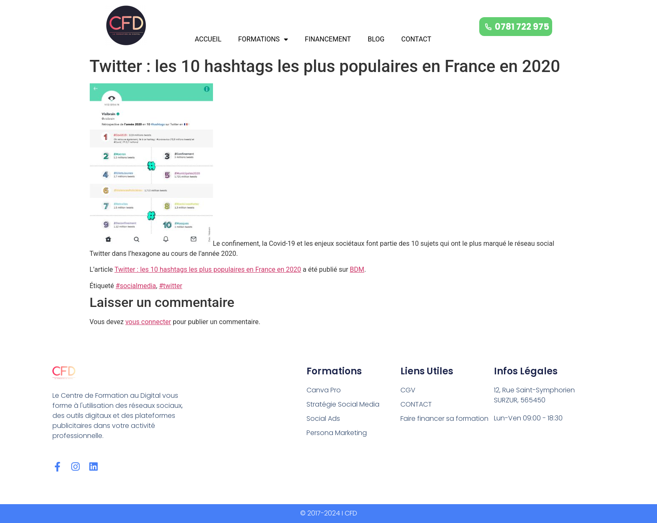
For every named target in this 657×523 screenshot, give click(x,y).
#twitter (170, 286)
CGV (407, 390)
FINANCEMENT (328, 39)
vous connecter (148, 322)
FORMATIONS (263, 39)
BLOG (376, 39)
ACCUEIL (208, 39)
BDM (357, 269)
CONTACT (416, 39)
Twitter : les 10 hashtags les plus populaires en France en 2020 (207, 269)
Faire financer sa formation (444, 418)
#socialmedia (136, 286)
